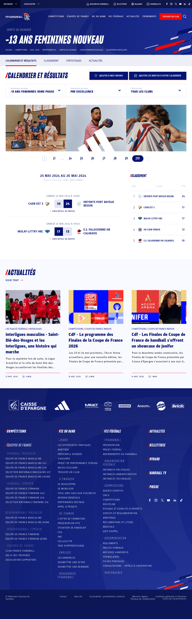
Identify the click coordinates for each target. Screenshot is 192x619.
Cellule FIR (65, 541)
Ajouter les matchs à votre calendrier (157, 75)
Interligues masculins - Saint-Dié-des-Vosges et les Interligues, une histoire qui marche (32, 343)
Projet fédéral (112, 449)
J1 (52, 158)
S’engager (66, 479)
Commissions (114, 485)
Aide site (78, 596)
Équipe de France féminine (22, 488)
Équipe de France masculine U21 (26, 463)
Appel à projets (67, 506)
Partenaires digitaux (71, 502)
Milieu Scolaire (68, 467)
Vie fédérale (116, 16)
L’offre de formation (71, 518)
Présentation (111, 445)
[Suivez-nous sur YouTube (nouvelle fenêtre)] (180, 4)
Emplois (65, 552)
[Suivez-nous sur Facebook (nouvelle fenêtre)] (167, 4)
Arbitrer (63, 449)
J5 (80, 158)
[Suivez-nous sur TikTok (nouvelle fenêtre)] (189, 4)
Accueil (9, 50)
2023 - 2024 (34, 50)
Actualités (133, 16)
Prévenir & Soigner (70, 454)
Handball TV (158, 473)
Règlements (110, 543)
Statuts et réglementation (120, 513)
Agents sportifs (113, 490)
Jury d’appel (110, 531)
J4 (68, 158)
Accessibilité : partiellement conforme (107, 596)
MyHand (155, 459)
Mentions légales (140, 596)
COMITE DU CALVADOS (67, 50)
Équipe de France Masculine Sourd (28, 476)
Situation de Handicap (72, 527)
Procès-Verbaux (113, 548)
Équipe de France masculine (24, 458)
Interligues (35, 329)
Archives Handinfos (116, 552)
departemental (49, 50)
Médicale (109, 527)
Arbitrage (109, 517)
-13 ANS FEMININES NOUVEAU (91, 50)
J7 (102, 158)
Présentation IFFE (69, 523)
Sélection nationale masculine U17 (28, 472)
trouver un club (170, 16)
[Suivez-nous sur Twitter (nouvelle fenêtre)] (176, 4)
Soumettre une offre (71, 562)
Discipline (109, 504)
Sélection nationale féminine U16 (27, 502)
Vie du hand (99, 16)
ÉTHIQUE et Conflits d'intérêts (122, 508)
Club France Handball (20, 551)
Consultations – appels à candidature (127, 566)
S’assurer (64, 458)
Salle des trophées (18, 555)
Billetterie (157, 445)
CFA (60, 532)
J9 (125, 158)
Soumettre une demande (73, 566)
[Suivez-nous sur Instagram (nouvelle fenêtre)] (171, 4)
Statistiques (73, 60)
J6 (91, 158)
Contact (63, 596)
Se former (66, 513)
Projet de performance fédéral (78, 463)
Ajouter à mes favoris (109, 75)
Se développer (67, 484)
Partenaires (113, 572)
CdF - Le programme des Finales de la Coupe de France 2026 (96, 340)
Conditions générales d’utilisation (170, 596)
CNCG (106, 495)
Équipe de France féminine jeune (26, 539)
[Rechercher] (184, 16)
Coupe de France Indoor (98, 329)
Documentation (116, 538)
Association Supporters (21, 560)
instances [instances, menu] (10, 4)
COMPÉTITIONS (111, 499)
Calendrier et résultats (21, 60)
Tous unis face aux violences (77, 493)
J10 (136, 158)
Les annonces (66, 557)
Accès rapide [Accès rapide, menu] (32, 4)
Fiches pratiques (113, 561)
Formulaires (111, 557)
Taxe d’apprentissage (71, 545)
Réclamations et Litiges (118, 522)
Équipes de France (78, 16)
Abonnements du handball (120, 454)
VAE (60, 536)
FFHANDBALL (113, 440)
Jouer (63, 440)
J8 (114, 158)
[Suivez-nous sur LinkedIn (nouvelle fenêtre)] (185, 4)
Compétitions (56, 16)
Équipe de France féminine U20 (25, 493)
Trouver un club (69, 472)
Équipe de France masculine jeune (27, 522)
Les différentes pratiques (74, 445)
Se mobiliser (66, 488)
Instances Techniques (117, 478)
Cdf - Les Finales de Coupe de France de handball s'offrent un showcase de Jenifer (158, 340)
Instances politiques (116, 469)
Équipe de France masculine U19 (26, 467)
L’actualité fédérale (17, 329)
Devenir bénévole (69, 497)
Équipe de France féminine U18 (25, 497)
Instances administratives (120, 474)
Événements (149, 16)
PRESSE (154, 487)
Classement (51, 60)
